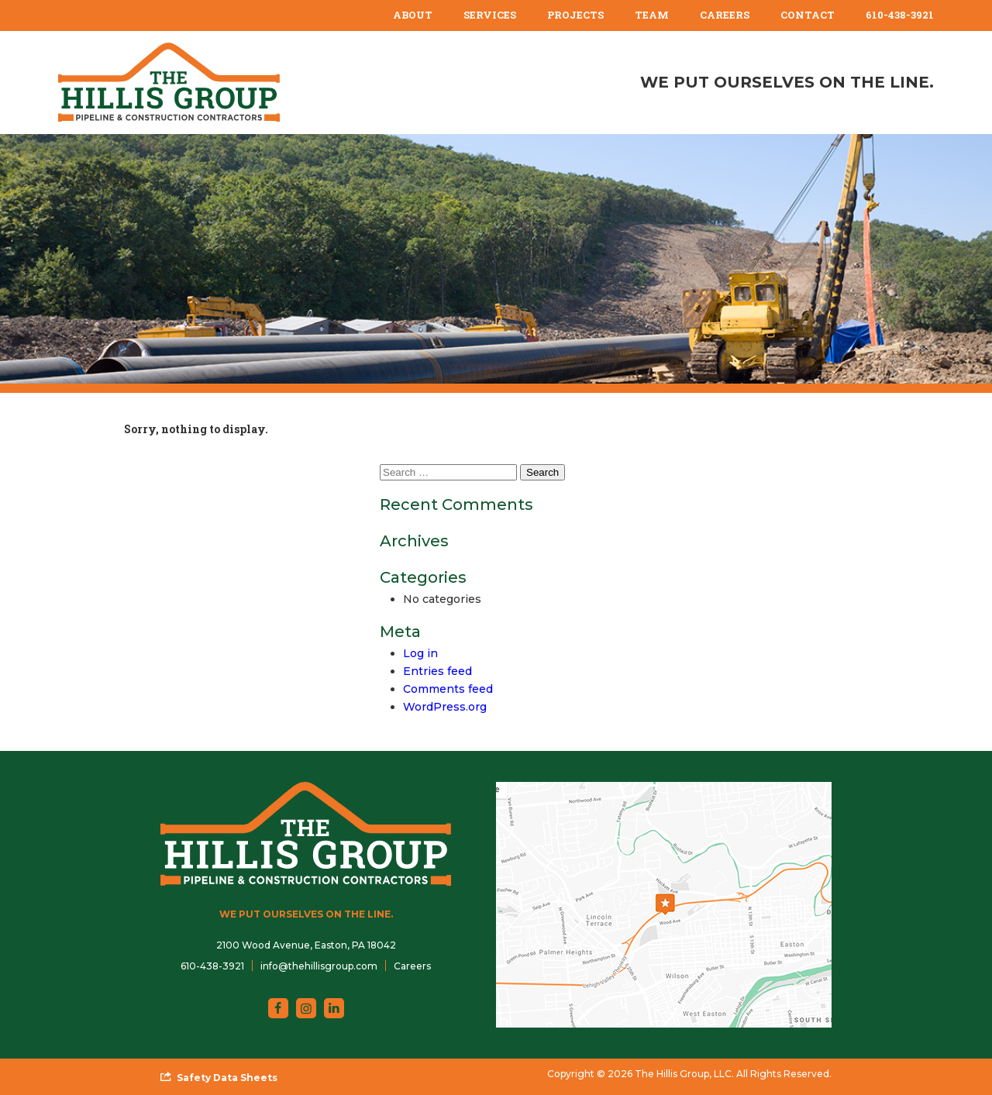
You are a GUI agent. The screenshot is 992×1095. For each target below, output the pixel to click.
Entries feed (437, 671)
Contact (807, 15)
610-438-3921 (900, 15)
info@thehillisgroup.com (318, 966)
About (412, 15)
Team (652, 15)
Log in (420, 653)
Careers (724, 15)
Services (489, 15)
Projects (575, 15)
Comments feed (448, 689)
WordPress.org (445, 707)
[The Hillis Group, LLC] (169, 82)
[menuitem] (412, 15)
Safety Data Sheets (227, 1077)
